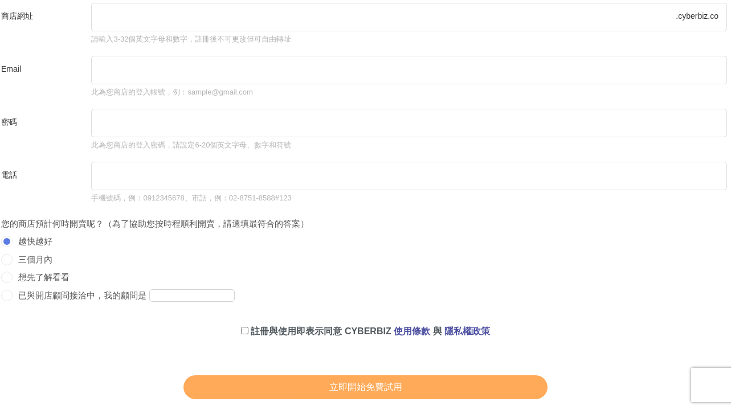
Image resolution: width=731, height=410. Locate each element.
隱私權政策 (467, 331)
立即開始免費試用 (365, 387)
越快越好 (35, 241)
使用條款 (412, 331)
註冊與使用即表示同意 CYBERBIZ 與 (365, 331)
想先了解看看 (44, 277)
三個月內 (35, 259)
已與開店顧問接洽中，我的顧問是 (82, 295)
